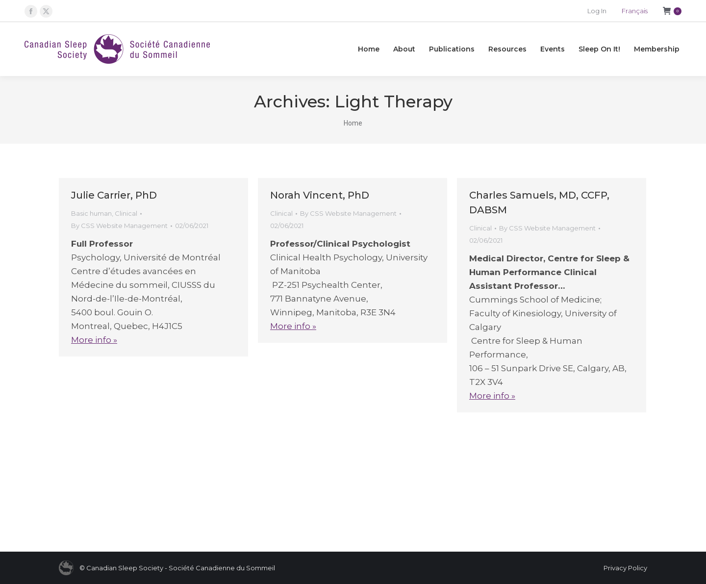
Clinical (126, 213)
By (119, 225)
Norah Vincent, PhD (319, 195)
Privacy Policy (625, 568)
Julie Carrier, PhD (114, 195)
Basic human (91, 213)
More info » (94, 340)
